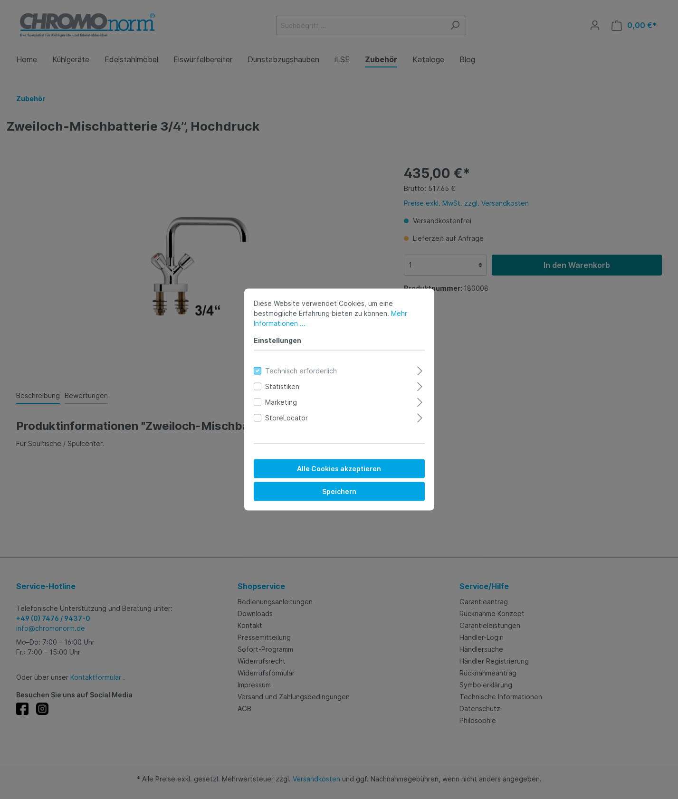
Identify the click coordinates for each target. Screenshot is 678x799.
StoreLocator (286, 418)
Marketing (281, 402)
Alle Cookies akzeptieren (339, 469)
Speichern (339, 491)
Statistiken (282, 386)
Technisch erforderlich (301, 371)
